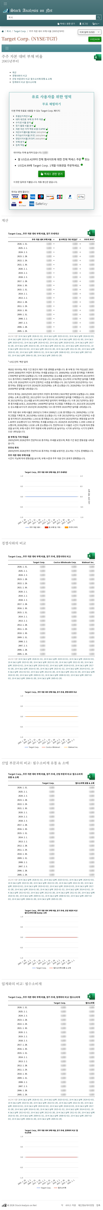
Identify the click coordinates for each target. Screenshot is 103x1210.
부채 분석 (21, 141)
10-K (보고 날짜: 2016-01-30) (27, 345)
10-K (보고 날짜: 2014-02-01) (78, 345)
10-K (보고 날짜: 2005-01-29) (49, 355)
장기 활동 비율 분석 (26, 125)
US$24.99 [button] (95, 39)
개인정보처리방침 (86, 1205)
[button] (83, 159)
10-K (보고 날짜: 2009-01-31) (32, 352)
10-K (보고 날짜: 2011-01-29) (68, 349)
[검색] (51, 17)
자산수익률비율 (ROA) (32, 132)
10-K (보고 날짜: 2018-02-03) (62, 342)
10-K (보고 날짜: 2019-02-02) (36, 342)
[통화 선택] (89, 32)
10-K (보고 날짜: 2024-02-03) (81, 336)
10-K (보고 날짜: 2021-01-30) (71, 339)
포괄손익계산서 (24, 116)
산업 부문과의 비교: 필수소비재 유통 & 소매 (32, 78)
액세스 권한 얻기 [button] (51, 174)
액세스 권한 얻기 (66, 23)
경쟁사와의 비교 (19, 75)
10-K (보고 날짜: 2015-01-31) (52, 345)
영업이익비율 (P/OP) (31, 138)
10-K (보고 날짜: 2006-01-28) (24, 355)
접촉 (98, 1205)
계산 (14, 72)
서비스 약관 (70, 1205)
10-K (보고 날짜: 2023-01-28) (20, 339)
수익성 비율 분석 (25, 122)
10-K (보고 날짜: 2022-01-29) (46, 339)
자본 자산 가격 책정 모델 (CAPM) (32, 128)
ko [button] (95, 23)
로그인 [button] (83, 23)
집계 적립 (21, 145)
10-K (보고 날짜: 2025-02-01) (56, 336)
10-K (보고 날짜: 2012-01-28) (43, 349)
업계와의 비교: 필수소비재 (24, 82)
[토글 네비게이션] (5, 3)
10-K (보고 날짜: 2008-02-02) (57, 352)
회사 (9, 31)
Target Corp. (20, 31)
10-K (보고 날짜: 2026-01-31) (30, 336)
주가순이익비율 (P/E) (32, 135)
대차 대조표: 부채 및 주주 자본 (31, 119)
